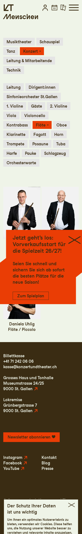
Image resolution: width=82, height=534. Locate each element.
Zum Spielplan (30, 296)
